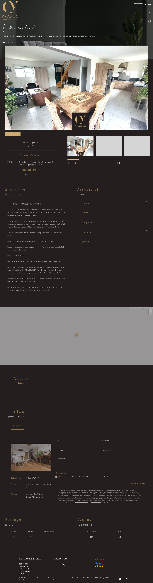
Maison (40, 36)
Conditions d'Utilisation (96, 502)
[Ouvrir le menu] (149, 3)
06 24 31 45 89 (23, 566)
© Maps (138, 308)
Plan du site (67, 578)
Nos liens (91, 578)
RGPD (97, 578)
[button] (75, 163)
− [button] (150, 313)
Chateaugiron (31, 36)
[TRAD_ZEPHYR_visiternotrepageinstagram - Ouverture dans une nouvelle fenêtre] (63, 564)
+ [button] (150, 310)
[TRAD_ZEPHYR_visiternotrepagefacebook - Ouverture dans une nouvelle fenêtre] (57, 564)
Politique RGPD (104, 578)
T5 (44, 36)
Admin (85, 578)
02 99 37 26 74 (32, 477)
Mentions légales (77, 578)
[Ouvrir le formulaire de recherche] (138, 3)
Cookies (55, 579)
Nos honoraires (57, 578)
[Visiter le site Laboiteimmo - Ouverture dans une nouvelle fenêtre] (125, 579)
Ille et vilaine (20, 36)
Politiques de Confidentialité (81, 502)
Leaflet (132, 308)
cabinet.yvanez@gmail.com (27, 569)
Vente (12, 36)
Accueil (5, 36)
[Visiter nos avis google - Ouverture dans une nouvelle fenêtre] (99, 564)
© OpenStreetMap (147, 308)
